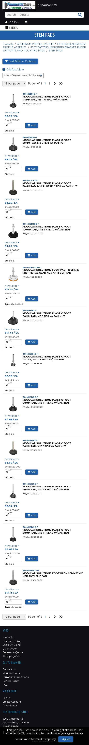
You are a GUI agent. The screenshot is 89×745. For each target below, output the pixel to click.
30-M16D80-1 (30, 440)
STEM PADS (56, 50)
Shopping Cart (11, 656)
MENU (11, 28)
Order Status (9, 705)
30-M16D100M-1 (32, 267)
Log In (12, 22)
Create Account (11, 701)
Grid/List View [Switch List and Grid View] (13, 69)
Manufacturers (11, 673)
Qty (10, 123)
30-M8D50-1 (30, 137)
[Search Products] (80, 15)
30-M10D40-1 (30, 354)
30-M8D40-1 (30, 94)
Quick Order (9, 648)
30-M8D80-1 (30, 310)
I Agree (65, 739)
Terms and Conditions (15, 677)
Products (7, 44)
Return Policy (10, 681)
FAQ (5, 684)
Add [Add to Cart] (32, 125)
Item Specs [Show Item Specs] (12, 113)
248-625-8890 (10, 726)
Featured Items (11, 641)
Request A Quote (12, 652)
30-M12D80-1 (30, 397)
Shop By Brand (11, 644)
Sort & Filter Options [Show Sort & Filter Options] (20, 61)
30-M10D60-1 (30, 484)
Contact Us (9, 669)
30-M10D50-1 (30, 180)
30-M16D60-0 (31, 570)
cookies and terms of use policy (35, 739)
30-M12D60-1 (30, 527)
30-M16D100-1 (31, 224)
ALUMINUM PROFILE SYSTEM (35, 44)
